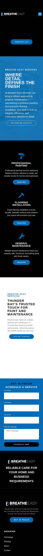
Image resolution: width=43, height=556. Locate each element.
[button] (40, 14)
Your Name (7, 390)
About (6, 546)
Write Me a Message (10, 427)
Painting (7, 542)
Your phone (8, 402)
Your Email (7, 415)
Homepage (8, 537)
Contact (7, 550)
